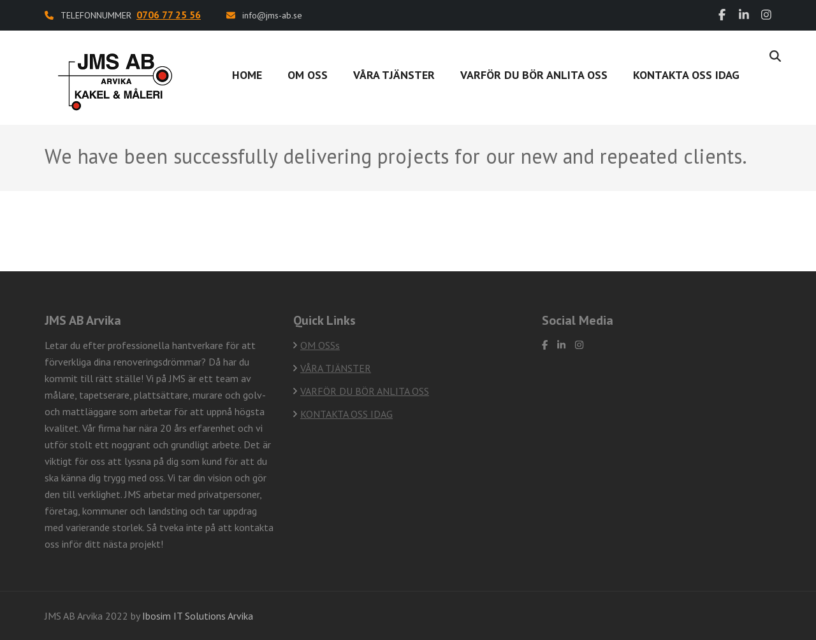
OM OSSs (320, 345)
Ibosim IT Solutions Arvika (197, 615)
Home (247, 75)
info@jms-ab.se (272, 15)
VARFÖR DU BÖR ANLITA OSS (534, 75)
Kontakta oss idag (686, 75)
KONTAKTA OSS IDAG (346, 414)
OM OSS (308, 75)
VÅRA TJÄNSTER (394, 75)
